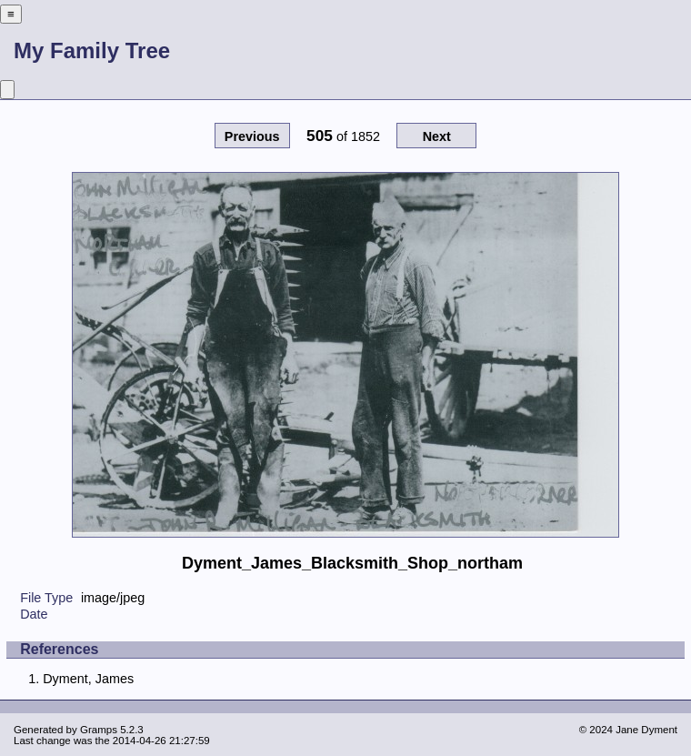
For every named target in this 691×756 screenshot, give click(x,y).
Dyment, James (88, 678)
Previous (252, 136)
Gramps (98, 729)
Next (437, 136)
